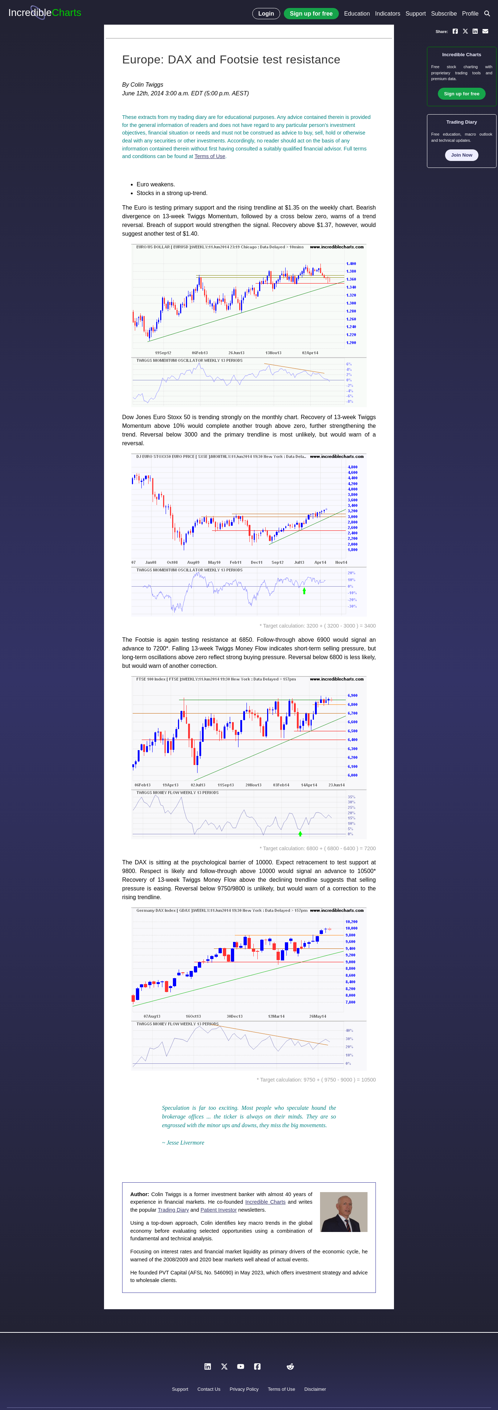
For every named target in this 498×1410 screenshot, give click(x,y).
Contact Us (209, 1389)
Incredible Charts (265, 1202)
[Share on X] (465, 31)
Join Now (462, 155)
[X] (224, 1368)
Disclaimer (315, 1389)
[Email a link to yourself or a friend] (485, 31)
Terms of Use (210, 156)
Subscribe (444, 14)
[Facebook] (257, 1368)
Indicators (387, 14)
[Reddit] (290, 1368)
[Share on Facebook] (455, 31)
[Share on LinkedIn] (475, 31)
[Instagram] (273, 1368)
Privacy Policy (244, 1389)
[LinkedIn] (207, 1368)
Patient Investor (218, 1210)
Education (357, 14)
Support (416, 14)
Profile (470, 14)
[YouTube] (240, 1368)
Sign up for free (311, 14)
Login (266, 14)
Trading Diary (173, 1210)
